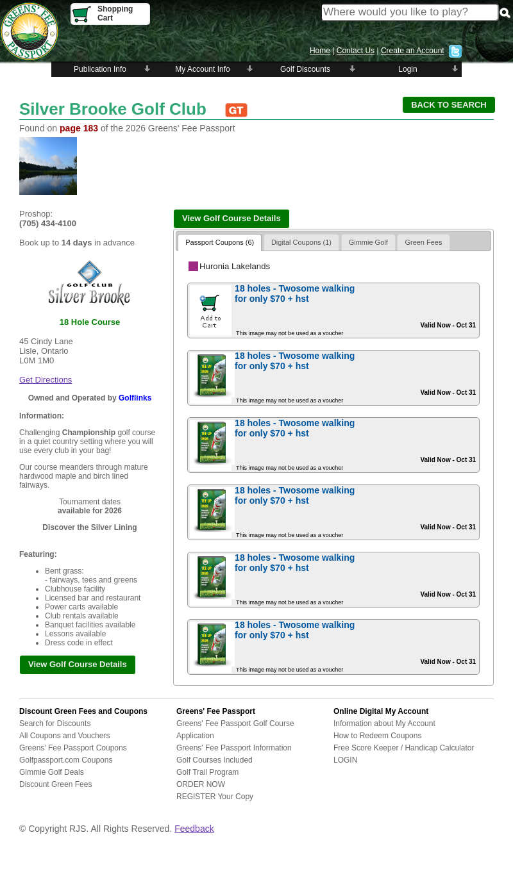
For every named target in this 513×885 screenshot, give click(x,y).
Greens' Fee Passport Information (234, 747)
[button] (449, 104)
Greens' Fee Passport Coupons (73, 747)
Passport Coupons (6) (219, 242)
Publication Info (100, 69)
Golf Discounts (305, 69)
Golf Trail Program (207, 772)
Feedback (194, 828)
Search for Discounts (54, 723)
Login (407, 69)
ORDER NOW (200, 784)
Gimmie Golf (368, 242)
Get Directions (45, 380)
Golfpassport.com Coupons (65, 760)
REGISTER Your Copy (214, 796)
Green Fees (423, 242)
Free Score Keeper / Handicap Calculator (403, 747)
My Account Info (202, 69)
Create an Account (412, 50)
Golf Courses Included (214, 760)
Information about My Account (384, 723)
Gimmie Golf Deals (51, 772)
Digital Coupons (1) (301, 242)
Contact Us (355, 50)
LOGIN (345, 760)
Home (320, 50)
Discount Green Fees (55, 784)
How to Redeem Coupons (377, 735)
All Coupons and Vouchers (64, 735)
